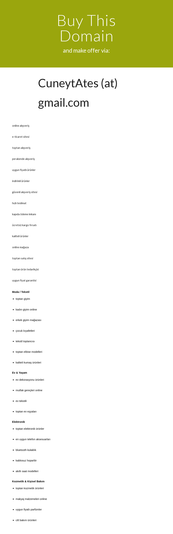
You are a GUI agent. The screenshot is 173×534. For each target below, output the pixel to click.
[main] (86, 34)
